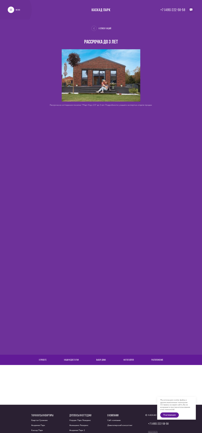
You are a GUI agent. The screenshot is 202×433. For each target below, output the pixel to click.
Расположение (157, 360)
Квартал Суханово (39, 420)
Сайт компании (114, 420)
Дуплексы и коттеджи (80, 415)
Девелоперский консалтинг (119, 425)
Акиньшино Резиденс (78, 425)
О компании (113, 415)
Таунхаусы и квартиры (42, 415)
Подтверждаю (169, 415)
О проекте (43, 360)
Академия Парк (38, 425)
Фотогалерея (128, 360)
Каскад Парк (101, 10)
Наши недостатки (71, 360)
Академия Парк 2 (77, 430)
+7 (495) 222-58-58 (172, 10)
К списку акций (101, 28)
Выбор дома (101, 360)
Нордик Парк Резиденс (80, 420)
